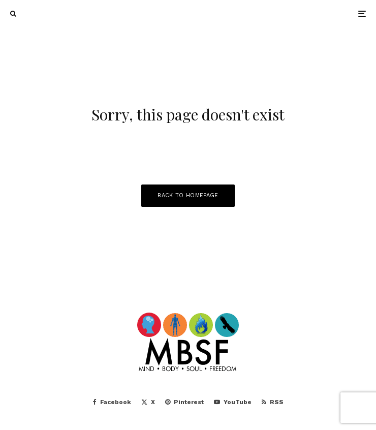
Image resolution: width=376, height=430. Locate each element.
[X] (148, 402)
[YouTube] (233, 402)
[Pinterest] (184, 402)
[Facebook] (112, 402)
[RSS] (273, 402)
